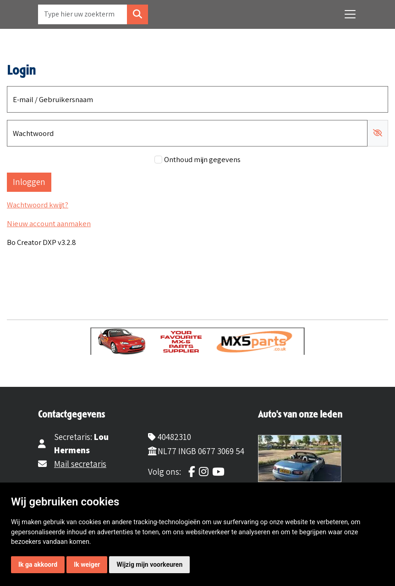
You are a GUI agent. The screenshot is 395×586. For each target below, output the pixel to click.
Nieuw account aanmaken (49, 223)
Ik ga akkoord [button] (37, 564)
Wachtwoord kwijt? (37, 205)
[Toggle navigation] (350, 14)
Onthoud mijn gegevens (202, 159)
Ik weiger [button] (87, 564)
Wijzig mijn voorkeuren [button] (149, 564)
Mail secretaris (80, 463)
